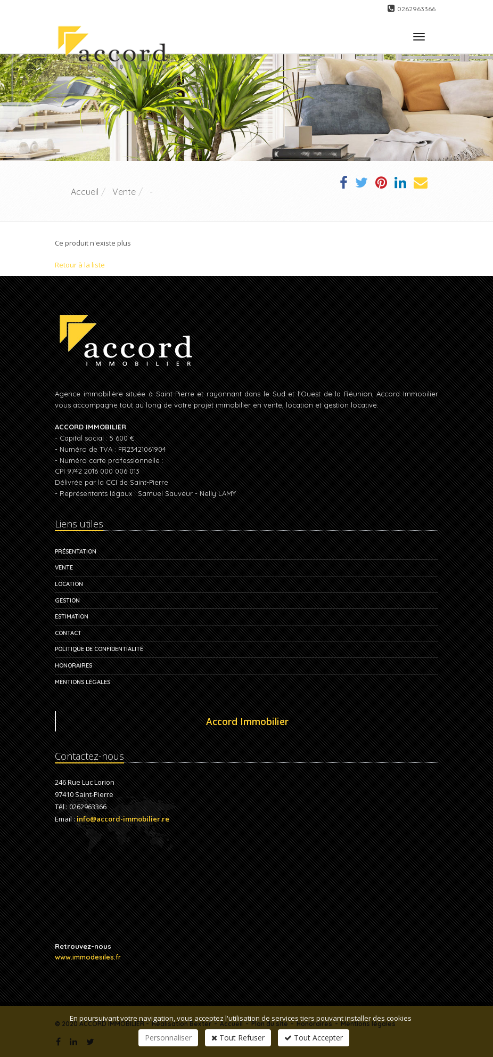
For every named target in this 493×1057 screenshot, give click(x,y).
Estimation (71, 616)
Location (69, 584)
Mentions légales (82, 682)
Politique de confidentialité (99, 649)
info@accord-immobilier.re (123, 819)
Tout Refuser (238, 1037)
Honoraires (73, 665)
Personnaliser (168, 1037)
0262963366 (416, 9)
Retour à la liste (80, 265)
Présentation (75, 551)
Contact (68, 633)
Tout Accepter (313, 1037)
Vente (64, 567)
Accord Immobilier (247, 721)
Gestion (67, 600)
